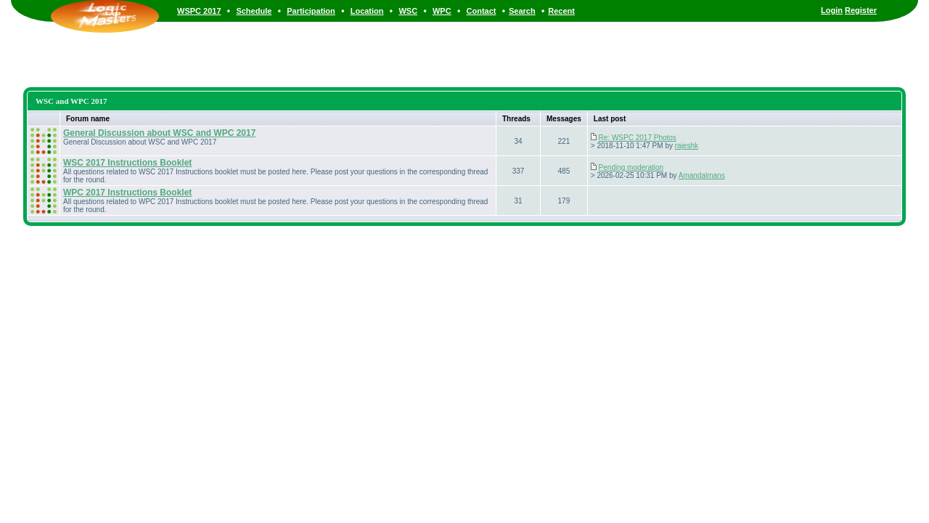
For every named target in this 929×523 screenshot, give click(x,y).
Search (522, 11)
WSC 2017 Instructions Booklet (127, 163)
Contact (481, 11)
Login (832, 10)
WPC (442, 11)
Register (861, 10)
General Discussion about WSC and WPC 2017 (159, 133)
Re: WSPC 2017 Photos (637, 138)
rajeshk (686, 146)
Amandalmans (702, 175)
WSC (407, 11)
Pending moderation (631, 167)
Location (367, 11)
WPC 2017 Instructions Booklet (127, 192)
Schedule (253, 11)
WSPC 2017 (199, 11)
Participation (311, 11)
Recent (561, 11)
